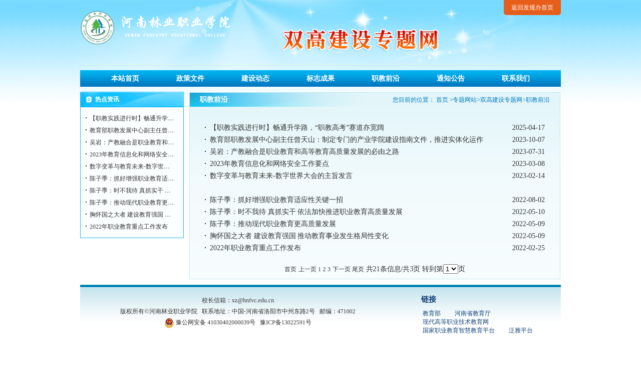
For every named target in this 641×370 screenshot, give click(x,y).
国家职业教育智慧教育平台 (459, 330)
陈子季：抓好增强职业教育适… (132, 178)
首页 (442, 99)
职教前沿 (386, 78)
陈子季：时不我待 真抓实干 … (130, 190)
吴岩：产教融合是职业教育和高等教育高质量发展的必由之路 (304, 151)
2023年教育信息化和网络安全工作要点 (269, 163)
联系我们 (516, 78)
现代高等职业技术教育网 (456, 321)
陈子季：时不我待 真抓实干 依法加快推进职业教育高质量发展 (306, 212)
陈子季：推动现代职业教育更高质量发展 (273, 224)
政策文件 (190, 78)
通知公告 (451, 78)
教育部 (432, 313)
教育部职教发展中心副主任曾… (132, 130)
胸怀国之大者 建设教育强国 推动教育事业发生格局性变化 (299, 236)
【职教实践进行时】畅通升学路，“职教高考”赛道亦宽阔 (297, 127)
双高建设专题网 (501, 99)
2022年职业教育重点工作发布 (129, 226)
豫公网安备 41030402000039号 (209, 322)
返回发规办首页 (532, 7)
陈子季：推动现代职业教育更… (132, 202)
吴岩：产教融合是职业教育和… (132, 142)
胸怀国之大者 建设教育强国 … (130, 214)
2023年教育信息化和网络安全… (132, 154)
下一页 (342, 269)
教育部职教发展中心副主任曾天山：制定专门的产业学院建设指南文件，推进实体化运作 (346, 139)
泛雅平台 (521, 330)
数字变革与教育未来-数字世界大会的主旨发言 (281, 175)
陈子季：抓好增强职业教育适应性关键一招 (276, 200)
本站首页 (125, 78)
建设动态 (255, 78)
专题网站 (465, 99)
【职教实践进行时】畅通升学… (132, 118)
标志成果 (320, 78)
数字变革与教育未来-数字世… (130, 166)
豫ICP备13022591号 (285, 322)
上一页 (307, 269)
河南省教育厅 (473, 313)
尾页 (358, 269)
